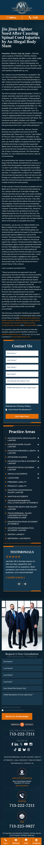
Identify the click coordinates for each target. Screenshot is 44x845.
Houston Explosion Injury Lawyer (22, 439)
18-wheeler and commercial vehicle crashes (18, 323)
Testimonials (16, 763)
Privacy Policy (24, 406)
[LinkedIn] (16, 744)
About (37, 757)
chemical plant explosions (29, 318)
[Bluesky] (24, 749)
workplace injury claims (11, 325)
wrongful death (34, 320)
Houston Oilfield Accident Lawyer (22, 462)
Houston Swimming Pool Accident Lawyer (21, 529)
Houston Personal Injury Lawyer (18, 757)
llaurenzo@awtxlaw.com (20, 337)
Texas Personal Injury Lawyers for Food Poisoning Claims (20, 515)
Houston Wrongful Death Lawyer (22, 452)
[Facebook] (12, 744)
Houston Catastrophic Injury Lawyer (20, 491)
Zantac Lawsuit (16, 534)
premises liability (30, 325)
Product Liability (17, 486)
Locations (13, 478)
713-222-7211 (22, 734)
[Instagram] (30, 744)
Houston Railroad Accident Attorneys (23, 523)
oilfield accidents (8, 320)
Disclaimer (11, 406)
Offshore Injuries (17, 457)
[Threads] (28, 749)
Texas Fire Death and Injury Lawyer (22, 508)
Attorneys (7, 760)
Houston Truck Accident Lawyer (21, 468)
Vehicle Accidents (17, 474)
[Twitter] (21, 744)
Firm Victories (34, 760)
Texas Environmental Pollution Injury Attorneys (23, 501)
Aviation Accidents (18, 496)
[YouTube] (26, 744)
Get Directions (22, 786)
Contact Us (29, 763)
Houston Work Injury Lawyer (19, 445)
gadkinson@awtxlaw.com (12, 334)
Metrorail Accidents (19, 538)
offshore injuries (21, 320)
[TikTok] (15, 749)
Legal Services (20, 760)
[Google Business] (19, 749)
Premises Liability (17, 482)
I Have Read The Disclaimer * (20, 410)
